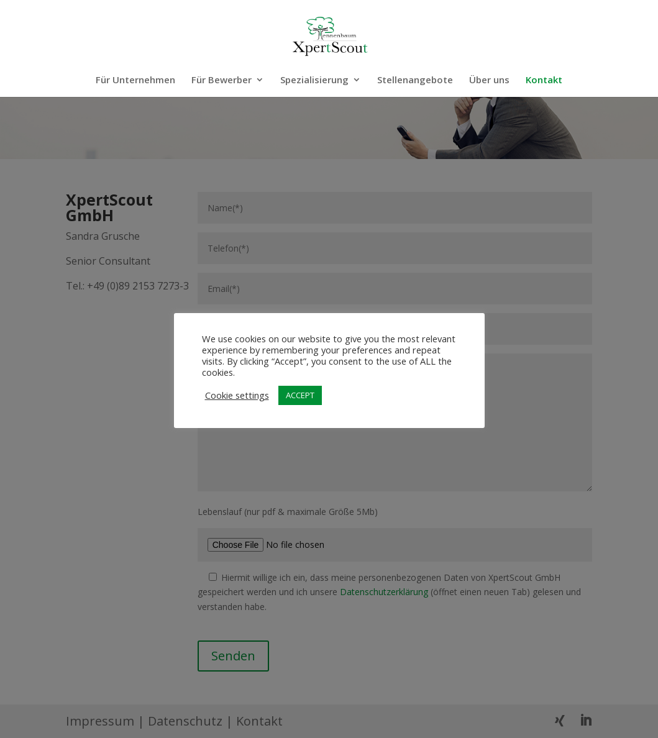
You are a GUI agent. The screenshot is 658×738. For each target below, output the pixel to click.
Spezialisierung (314, 80)
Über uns (489, 80)
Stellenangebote (415, 80)
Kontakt (544, 80)
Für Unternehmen (135, 80)
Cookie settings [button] (237, 395)
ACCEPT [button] (300, 395)
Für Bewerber (221, 80)
